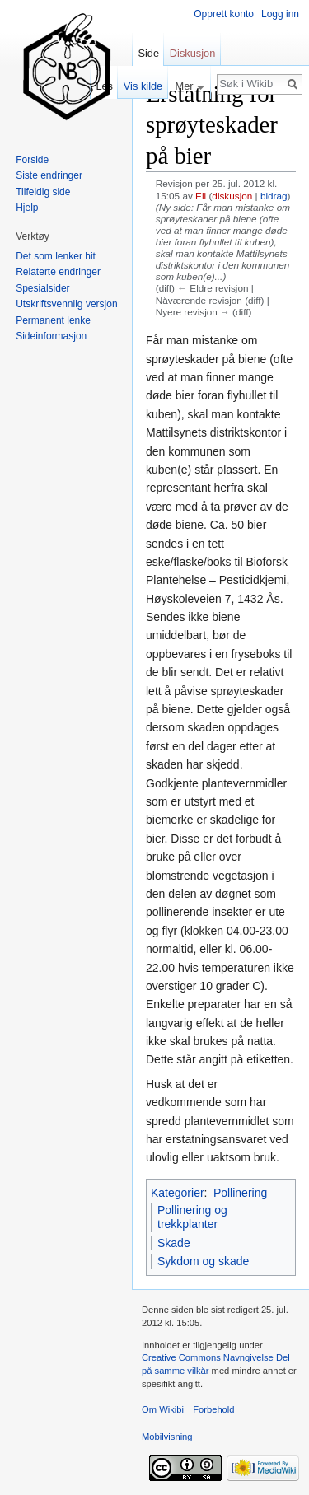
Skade (173, 1243)
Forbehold (213, 1409)
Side (148, 53)
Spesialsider (42, 288)
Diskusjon (192, 53)
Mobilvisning (167, 1436)
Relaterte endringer (58, 272)
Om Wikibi (163, 1409)
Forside (32, 160)
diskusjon (232, 195)
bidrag (274, 195)
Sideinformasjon (51, 336)
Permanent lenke (53, 320)
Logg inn (280, 14)
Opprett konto (224, 14)
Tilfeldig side (43, 192)
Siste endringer (49, 175)
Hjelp (27, 207)
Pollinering (240, 1192)
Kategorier (177, 1192)
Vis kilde (143, 86)
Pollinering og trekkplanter (192, 1217)
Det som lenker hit (56, 256)
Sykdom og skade (203, 1261)
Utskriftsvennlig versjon (66, 304)
